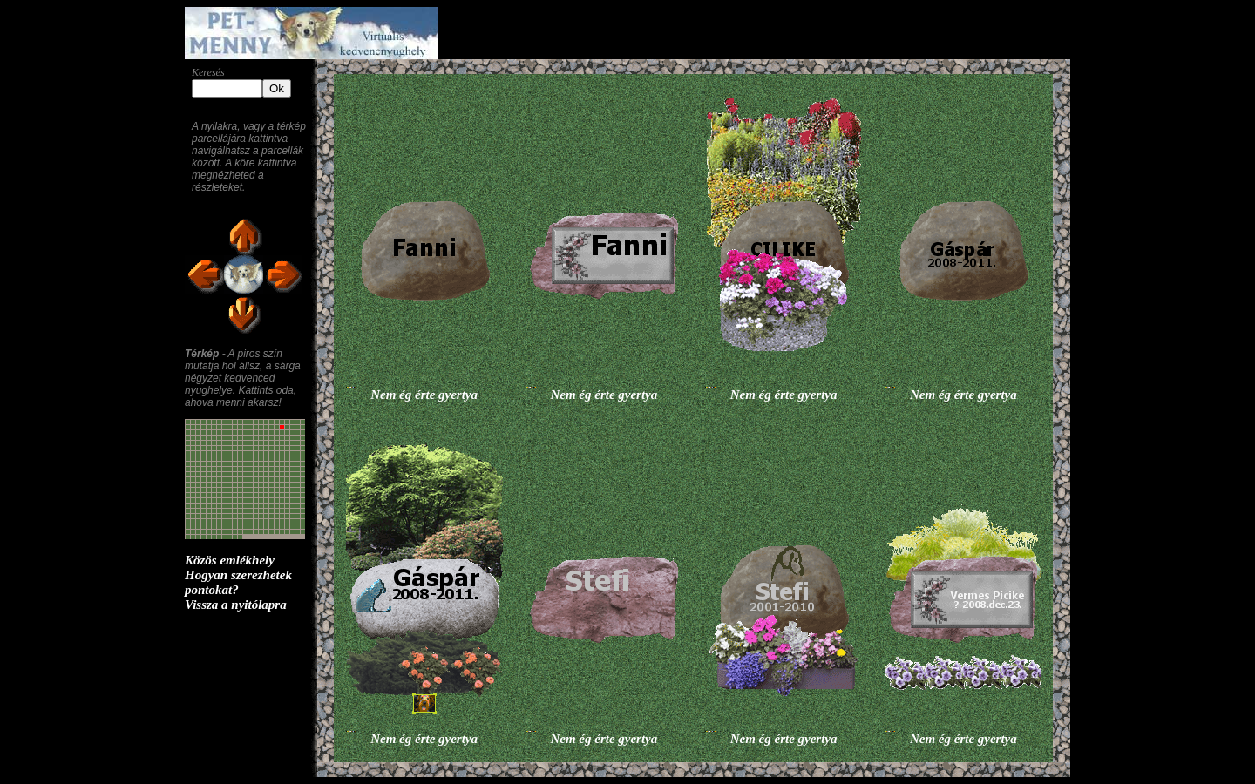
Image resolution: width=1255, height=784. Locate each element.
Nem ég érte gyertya (424, 395)
